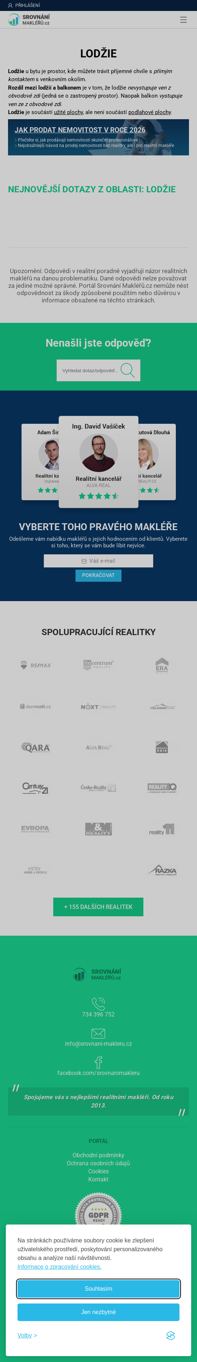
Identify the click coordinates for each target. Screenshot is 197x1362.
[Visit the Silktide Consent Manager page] (170, 1335)
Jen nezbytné (98, 1312)
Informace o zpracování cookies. (59, 1267)
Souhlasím (98, 1289)
